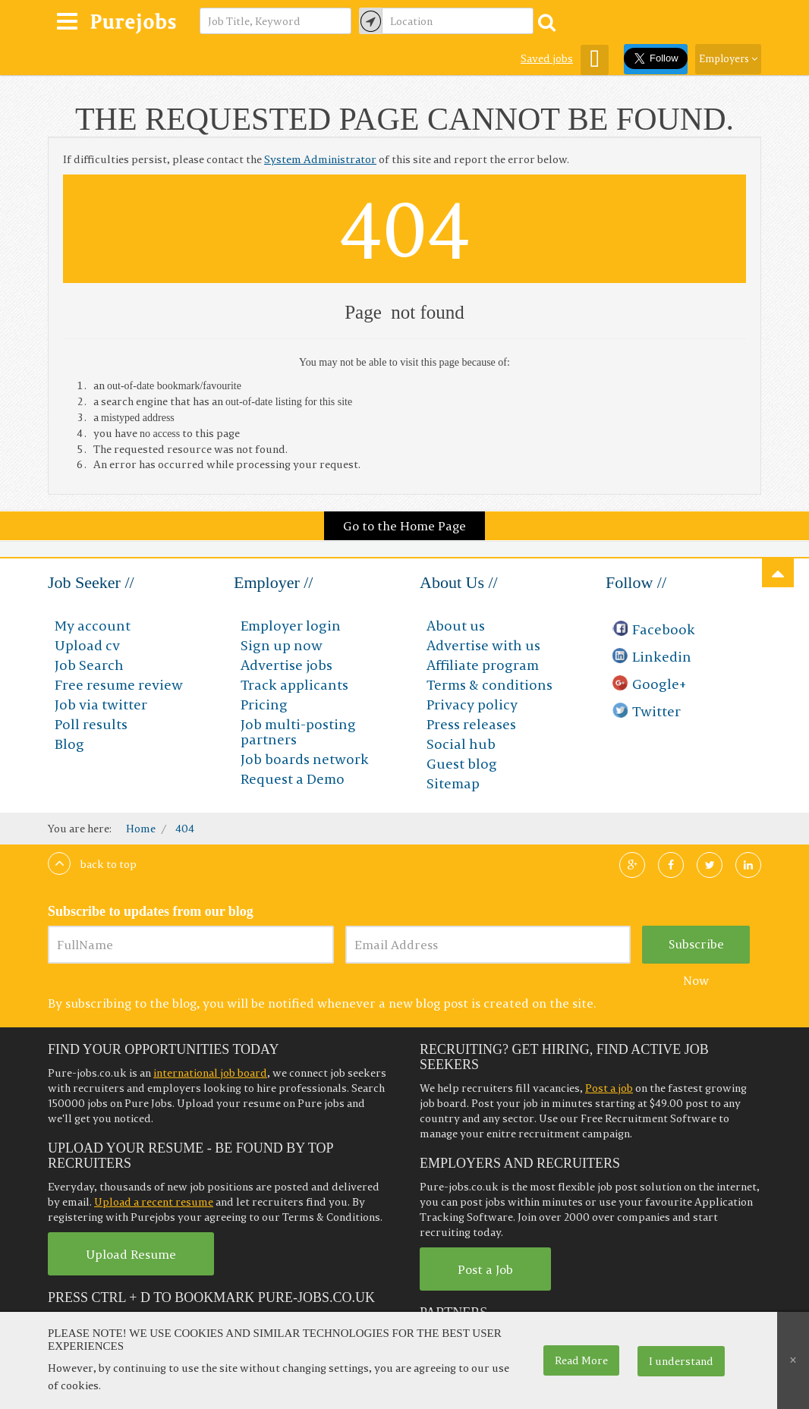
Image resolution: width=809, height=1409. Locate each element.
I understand (681, 1361)
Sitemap (453, 783)
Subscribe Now (696, 950)
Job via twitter (101, 704)
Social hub (461, 744)
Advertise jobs (286, 665)
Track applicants (294, 684)
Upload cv (87, 645)
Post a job (609, 1088)
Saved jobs (547, 58)
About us (456, 625)
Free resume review (119, 684)
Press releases (471, 724)
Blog (69, 744)
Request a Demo (293, 779)
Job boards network (305, 759)
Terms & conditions (489, 684)
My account (93, 625)
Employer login (291, 625)
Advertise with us (483, 645)
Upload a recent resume (153, 1202)
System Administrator (320, 159)
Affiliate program (483, 665)
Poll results (91, 724)
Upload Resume (131, 1254)
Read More (581, 1360)
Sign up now (282, 645)
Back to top (92, 864)
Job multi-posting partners (298, 732)
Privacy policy (472, 704)
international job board (210, 1073)
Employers (728, 58)
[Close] (793, 1360)
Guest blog (462, 763)
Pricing (264, 704)
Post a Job (485, 1269)
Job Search (89, 665)
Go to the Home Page (404, 525)
